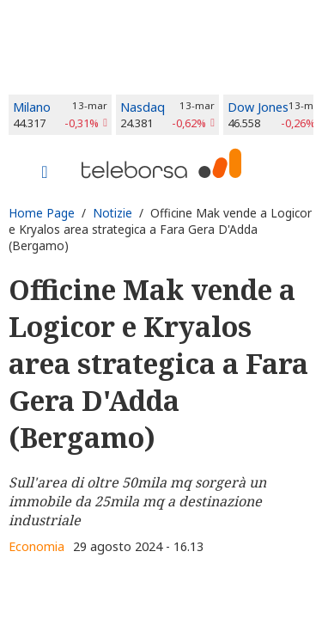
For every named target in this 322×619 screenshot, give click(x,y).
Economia (36, 546)
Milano (32, 107)
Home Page (42, 213)
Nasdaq (142, 107)
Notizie (112, 213)
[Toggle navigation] (45, 173)
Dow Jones (258, 107)
